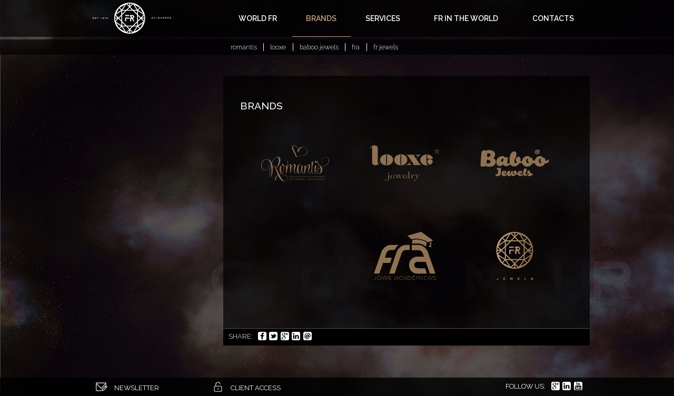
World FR (258, 18)
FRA (356, 47)
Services (382, 18)
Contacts (553, 18)
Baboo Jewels (319, 47)
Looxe (278, 47)
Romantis (244, 47)
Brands (321, 18)
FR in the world (466, 18)
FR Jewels (385, 47)
